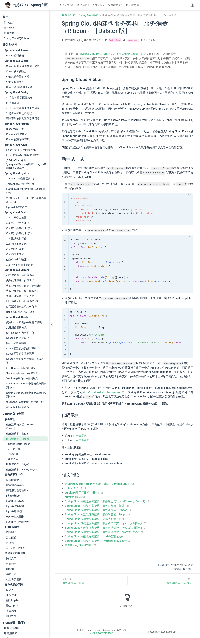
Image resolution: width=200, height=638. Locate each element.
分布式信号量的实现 (17, 37)
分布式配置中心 (13, 605)
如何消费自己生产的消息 (20, 236)
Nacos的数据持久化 (17, 299)
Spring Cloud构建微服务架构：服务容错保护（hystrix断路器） (104, 531)
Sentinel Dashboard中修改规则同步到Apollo (26, 346)
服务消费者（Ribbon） (19, 400)
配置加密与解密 (15, 446)
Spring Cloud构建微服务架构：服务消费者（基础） (97, 505)
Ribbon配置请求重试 (18, 100)
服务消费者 (10, 594)
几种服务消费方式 (16, 288)
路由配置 (11, 498)
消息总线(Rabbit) (13, 626)
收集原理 (11, 571)
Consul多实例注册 (16, 32)
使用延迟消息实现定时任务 (21, 267)
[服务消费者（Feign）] (160, 580)
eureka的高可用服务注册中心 (84, 492)
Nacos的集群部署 (16, 304)
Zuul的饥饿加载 (15, 215)
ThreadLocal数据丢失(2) (20, 145)
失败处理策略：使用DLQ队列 (22, 252)
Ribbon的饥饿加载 (16, 95)
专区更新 (83, 5)
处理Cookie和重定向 (17, 220)
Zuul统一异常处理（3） (19, 194)
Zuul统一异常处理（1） (19, 184)
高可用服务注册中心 (15, 620)
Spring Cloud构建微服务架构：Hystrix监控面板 (94, 536)
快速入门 (11, 519)
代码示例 (13, 415)
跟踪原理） (12, 556)
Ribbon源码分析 (15, 90)
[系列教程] (99, 5)
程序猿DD (70, 40)
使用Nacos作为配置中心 (20, 293)
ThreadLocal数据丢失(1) (20, 139)
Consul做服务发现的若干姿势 (23, 27)
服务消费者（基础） (17, 394)
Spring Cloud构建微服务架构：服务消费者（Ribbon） (99, 509)
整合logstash (13, 561)
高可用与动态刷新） (17, 451)
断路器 (8, 599)
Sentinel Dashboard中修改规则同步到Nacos (26, 355)
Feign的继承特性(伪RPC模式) (22, 116)
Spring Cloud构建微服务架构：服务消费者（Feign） (98, 514)
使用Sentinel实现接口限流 (21, 329)
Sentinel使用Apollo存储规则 (22, 339)
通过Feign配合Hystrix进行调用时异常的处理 (26, 161)
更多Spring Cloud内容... (80, 545)
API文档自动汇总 (15, 509)
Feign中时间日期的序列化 (21, 111)
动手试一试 (14, 410)
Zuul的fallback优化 (17, 204)
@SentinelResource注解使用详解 (25, 363)
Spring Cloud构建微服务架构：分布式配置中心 (94, 518)
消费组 (10, 530)
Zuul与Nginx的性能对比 (19, 226)
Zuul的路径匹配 (15, 210)
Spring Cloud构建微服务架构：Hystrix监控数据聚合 (97, 540)
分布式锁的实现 (15, 43)
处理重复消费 (14, 540)
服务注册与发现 (13, 589)
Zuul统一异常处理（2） (19, 189)
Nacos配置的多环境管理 (20, 314)
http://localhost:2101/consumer (103, 392)
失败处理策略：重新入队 (20, 257)
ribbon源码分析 (75, 488)
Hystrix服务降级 (15, 462)
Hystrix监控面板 (15, 477)
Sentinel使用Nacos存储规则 (22, 334)
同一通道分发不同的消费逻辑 (22, 262)
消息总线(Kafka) (13, 631)
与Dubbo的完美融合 (17, 368)
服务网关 (9, 615)
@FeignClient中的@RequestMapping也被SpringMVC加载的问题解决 (26, 125)
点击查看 (79, 435)
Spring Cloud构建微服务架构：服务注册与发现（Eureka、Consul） (107, 501)
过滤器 (10, 504)
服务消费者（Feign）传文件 (22, 430)
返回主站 (67, 5)
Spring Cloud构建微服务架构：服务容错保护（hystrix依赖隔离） (105, 527)
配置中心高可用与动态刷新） (20, 610)
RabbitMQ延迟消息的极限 (20, 273)
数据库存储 (12, 64)
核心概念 (11, 524)
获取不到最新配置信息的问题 (22, 79)
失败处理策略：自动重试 (20, 241)
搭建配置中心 (14, 441)
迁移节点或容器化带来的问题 (22, 69)
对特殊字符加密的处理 (19, 74)
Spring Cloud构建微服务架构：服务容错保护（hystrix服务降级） (105, 523)
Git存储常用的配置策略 (19, 58)
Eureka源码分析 (15, 16)
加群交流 (116, 5)
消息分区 (11, 535)
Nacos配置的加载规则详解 (21, 309)
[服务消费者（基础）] (93, 580)
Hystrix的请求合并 (16, 168)
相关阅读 (13, 420)
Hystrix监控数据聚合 (18, 482)
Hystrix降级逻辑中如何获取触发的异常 (25, 152)
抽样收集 (11, 577)
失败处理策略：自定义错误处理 (24, 246)
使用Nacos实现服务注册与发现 (24, 283)
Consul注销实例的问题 (19, 48)
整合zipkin (12, 566)
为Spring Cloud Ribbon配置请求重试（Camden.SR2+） (99, 483)
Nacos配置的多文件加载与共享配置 (25, 322)
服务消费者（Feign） (18, 425)
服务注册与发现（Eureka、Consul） (21, 387)
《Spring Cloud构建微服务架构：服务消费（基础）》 (112, 53)
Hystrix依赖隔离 (15, 467)
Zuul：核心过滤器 (16, 178)
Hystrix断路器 (14, 472)
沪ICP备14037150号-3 (101, 632)
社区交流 (133, 5)
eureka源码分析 (76, 496)
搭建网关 (11, 493)
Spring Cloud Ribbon (19, 405)
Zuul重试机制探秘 (16, 199)
